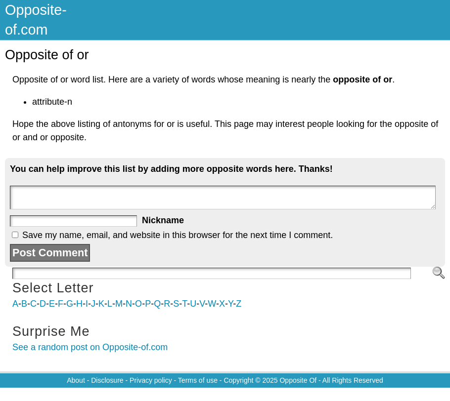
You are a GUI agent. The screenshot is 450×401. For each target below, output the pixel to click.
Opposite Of (297, 380)
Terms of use (198, 380)
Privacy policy (151, 380)
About (76, 380)
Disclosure (107, 380)
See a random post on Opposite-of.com (90, 347)
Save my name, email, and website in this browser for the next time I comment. (177, 235)
